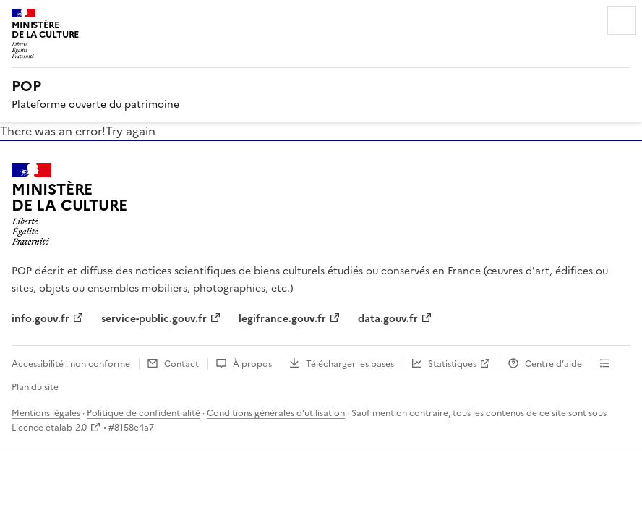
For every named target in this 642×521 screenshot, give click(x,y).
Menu (621, 20)
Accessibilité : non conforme (71, 363)
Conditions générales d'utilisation (276, 413)
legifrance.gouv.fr (282, 318)
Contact (181, 363)
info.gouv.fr (40, 318)
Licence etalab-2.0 (49, 427)
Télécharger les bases (350, 363)
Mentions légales (46, 413)
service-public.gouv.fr (154, 318)
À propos (252, 363)
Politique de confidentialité (143, 413)
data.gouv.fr (388, 318)
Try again (130, 131)
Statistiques (452, 363)
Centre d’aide (553, 363)
